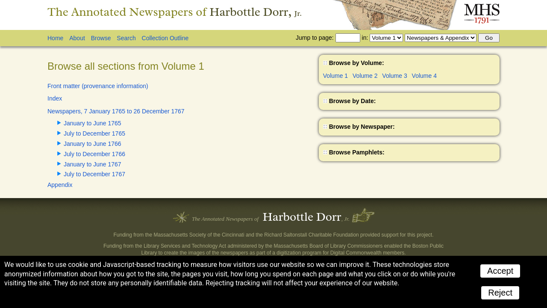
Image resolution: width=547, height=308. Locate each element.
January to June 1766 (92, 143)
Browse (101, 38)
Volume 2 (365, 75)
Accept (500, 270)
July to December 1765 (94, 133)
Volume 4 (424, 75)
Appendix (59, 184)
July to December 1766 (94, 154)
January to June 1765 (92, 123)
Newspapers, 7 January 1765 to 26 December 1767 (116, 111)
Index (54, 98)
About (77, 38)
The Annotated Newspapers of (174, 11)
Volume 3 (394, 75)
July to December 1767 (94, 174)
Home (55, 38)
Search (126, 38)
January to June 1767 (92, 164)
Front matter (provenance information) (97, 86)
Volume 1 (335, 75)
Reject (500, 292)
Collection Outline (165, 38)
